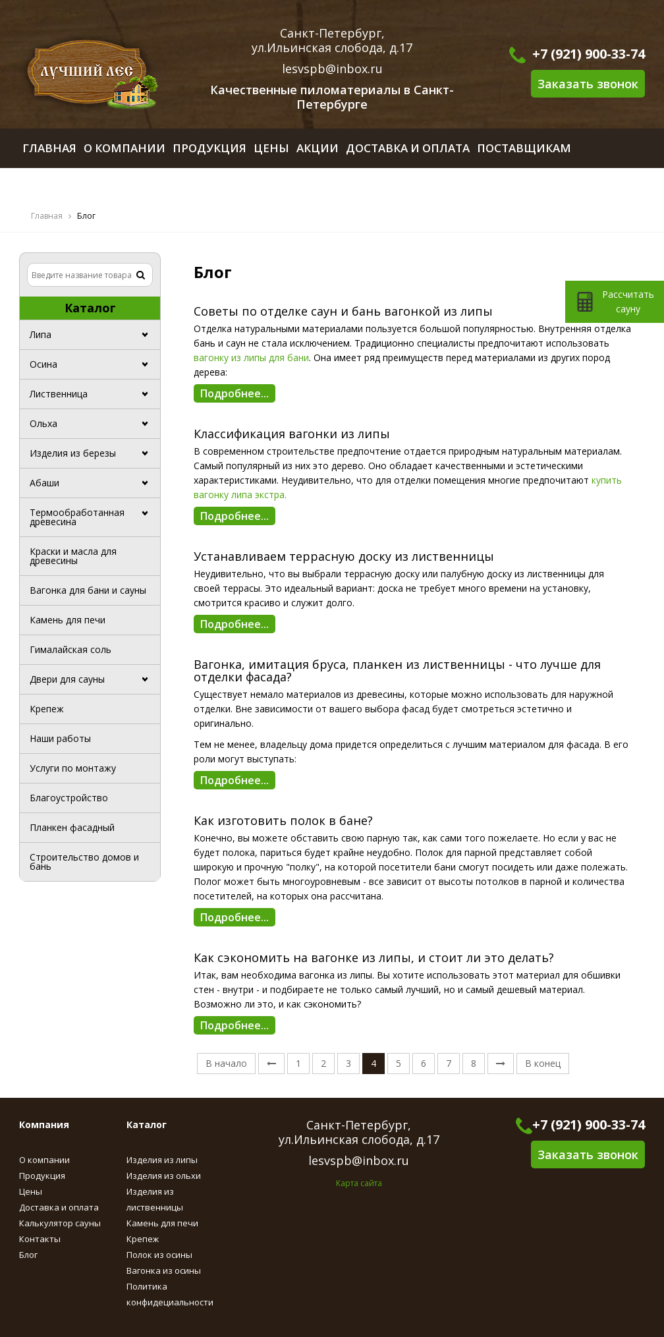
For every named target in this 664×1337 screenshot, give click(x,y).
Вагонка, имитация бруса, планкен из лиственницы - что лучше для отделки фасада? (397, 671)
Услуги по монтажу (73, 768)
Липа (40, 334)
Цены (30, 1191)
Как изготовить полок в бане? (283, 821)
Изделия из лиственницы (154, 1199)
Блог (28, 1255)
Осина (43, 364)
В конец (543, 1063)
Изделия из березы (73, 453)
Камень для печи (67, 619)
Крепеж (47, 708)
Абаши (44, 482)
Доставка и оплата (59, 1207)
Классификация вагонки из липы (292, 434)
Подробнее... (234, 393)
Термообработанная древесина (77, 517)
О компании (44, 1160)
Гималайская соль (70, 649)
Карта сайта (359, 1183)
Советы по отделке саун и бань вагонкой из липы (343, 311)
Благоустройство (69, 797)
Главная (47, 215)
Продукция (42, 1175)
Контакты (40, 1239)
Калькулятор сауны (60, 1223)
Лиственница (59, 393)
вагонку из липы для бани (251, 357)
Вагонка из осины (163, 1270)
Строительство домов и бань (84, 861)
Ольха (43, 423)
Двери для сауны (67, 679)
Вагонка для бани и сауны (88, 590)
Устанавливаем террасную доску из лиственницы (344, 556)
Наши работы (60, 738)
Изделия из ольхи (163, 1175)
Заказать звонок (588, 84)
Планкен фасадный (72, 827)
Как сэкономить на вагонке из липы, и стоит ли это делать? (374, 958)
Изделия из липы (162, 1160)
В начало (226, 1063)
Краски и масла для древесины (73, 556)
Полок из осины (159, 1255)
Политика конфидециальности (169, 1294)
